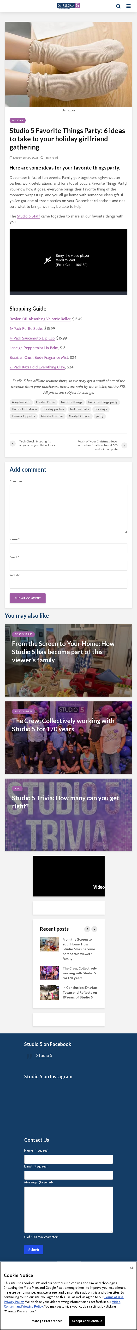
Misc (17, 788)
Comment (16, 481)
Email (14, 557)
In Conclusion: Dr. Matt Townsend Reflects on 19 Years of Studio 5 (80, 992)
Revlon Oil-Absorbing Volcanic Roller (40, 319)
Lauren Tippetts (23, 416)
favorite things (71, 402)
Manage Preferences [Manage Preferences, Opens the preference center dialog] (47, 1321)
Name (14, 539)
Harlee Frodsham (24, 409)
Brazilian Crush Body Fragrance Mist (39, 357)
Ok (131, 1267)
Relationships (23, 634)
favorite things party (103, 402)
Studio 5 (44, 1055)
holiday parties (53, 409)
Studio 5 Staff (28, 216)
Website (15, 575)
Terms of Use (114, 1297)
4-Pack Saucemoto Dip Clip (32, 338)
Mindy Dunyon (79, 416)
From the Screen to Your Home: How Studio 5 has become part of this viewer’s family (79, 949)
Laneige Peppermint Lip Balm (34, 348)
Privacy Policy (14, 1302)
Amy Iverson (21, 402)
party (99, 416)
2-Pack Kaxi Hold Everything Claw (37, 367)
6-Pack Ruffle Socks (26, 328)
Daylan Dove (45, 402)
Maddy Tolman (52, 416)
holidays (101, 409)
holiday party (79, 409)
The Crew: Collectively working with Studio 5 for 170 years (80, 973)
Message (38, 1182)
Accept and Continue (87, 1321)
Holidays (17, 120)
